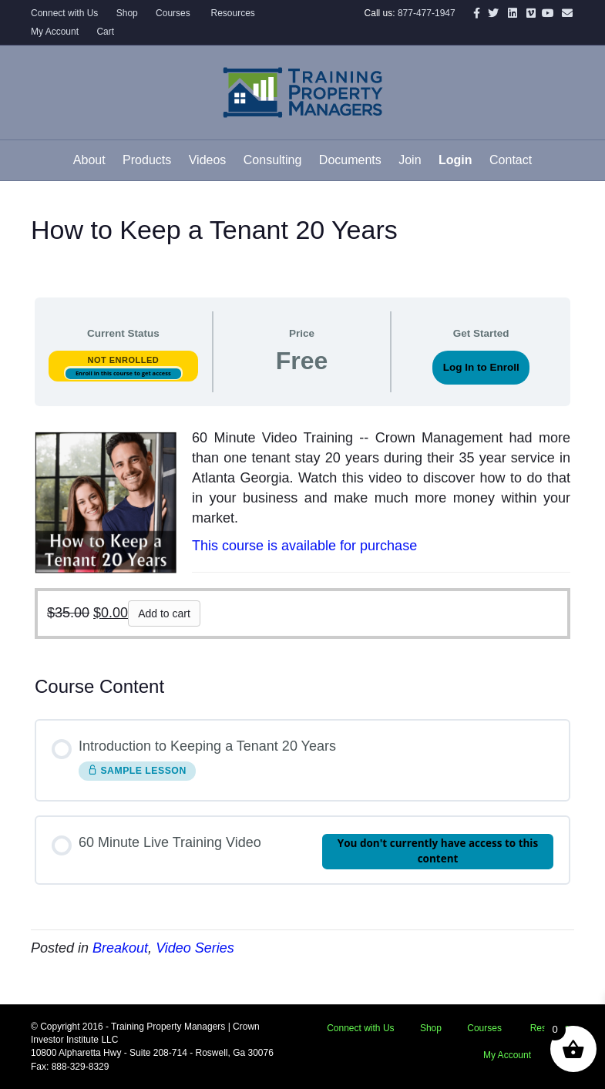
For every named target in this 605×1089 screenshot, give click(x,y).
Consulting (273, 159)
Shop (127, 13)
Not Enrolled (123, 360)
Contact (510, 159)
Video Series (195, 948)
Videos (208, 159)
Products (147, 159)
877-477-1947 (426, 13)
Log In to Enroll (481, 367)
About (89, 159)
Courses (173, 13)
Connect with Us (64, 13)
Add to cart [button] (164, 613)
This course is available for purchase (304, 545)
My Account (55, 31)
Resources (231, 13)
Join (409, 159)
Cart (105, 31)
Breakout (120, 948)
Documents (350, 159)
